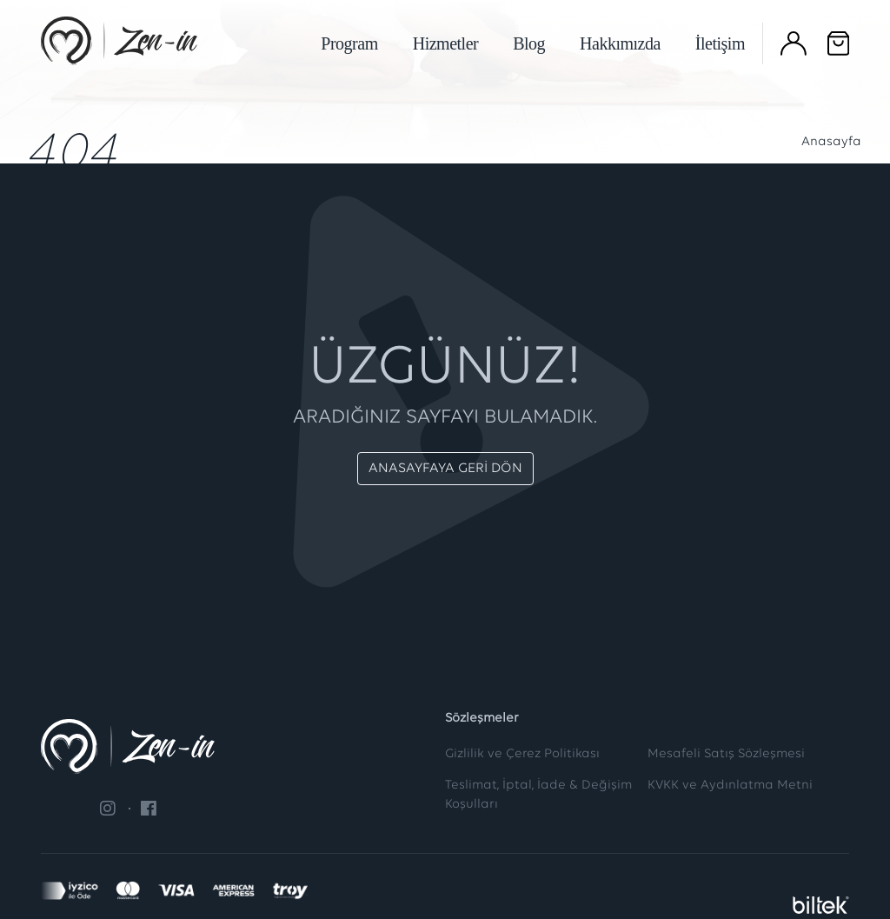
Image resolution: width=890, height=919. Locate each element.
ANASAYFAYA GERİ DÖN (445, 469)
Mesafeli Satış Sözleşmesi (726, 754)
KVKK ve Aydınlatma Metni (730, 785)
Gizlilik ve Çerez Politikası (522, 754)
